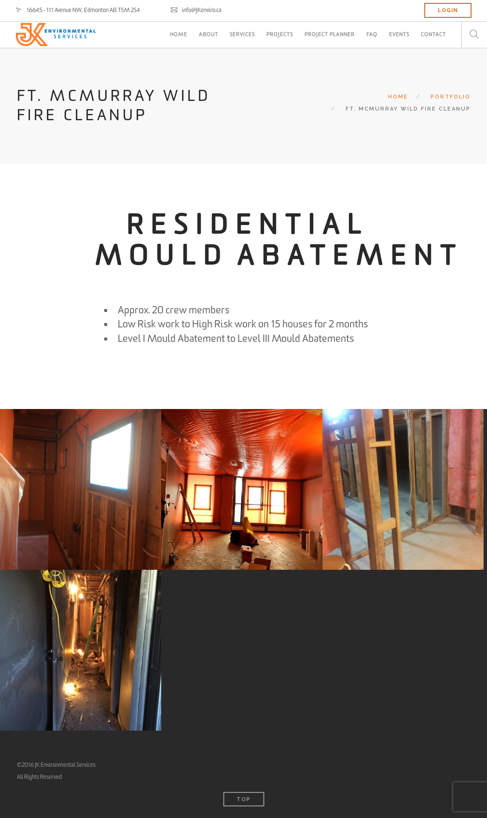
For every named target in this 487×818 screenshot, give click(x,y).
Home (398, 97)
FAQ (371, 34)
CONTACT (433, 34)
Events (399, 34)
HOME (178, 34)
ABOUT (208, 34)
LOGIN (448, 10)
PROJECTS (279, 34)
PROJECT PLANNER (330, 34)
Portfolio (451, 97)
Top (243, 799)
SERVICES (242, 34)
